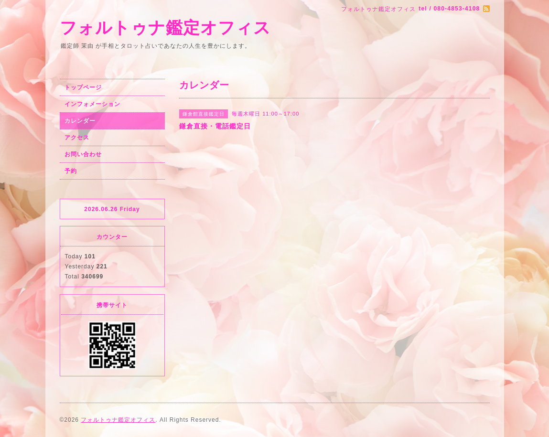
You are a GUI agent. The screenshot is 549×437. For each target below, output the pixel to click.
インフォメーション (92, 104)
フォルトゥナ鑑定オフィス (165, 27)
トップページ (83, 87)
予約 (71, 171)
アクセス (77, 137)
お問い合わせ (83, 154)
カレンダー (80, 120)
